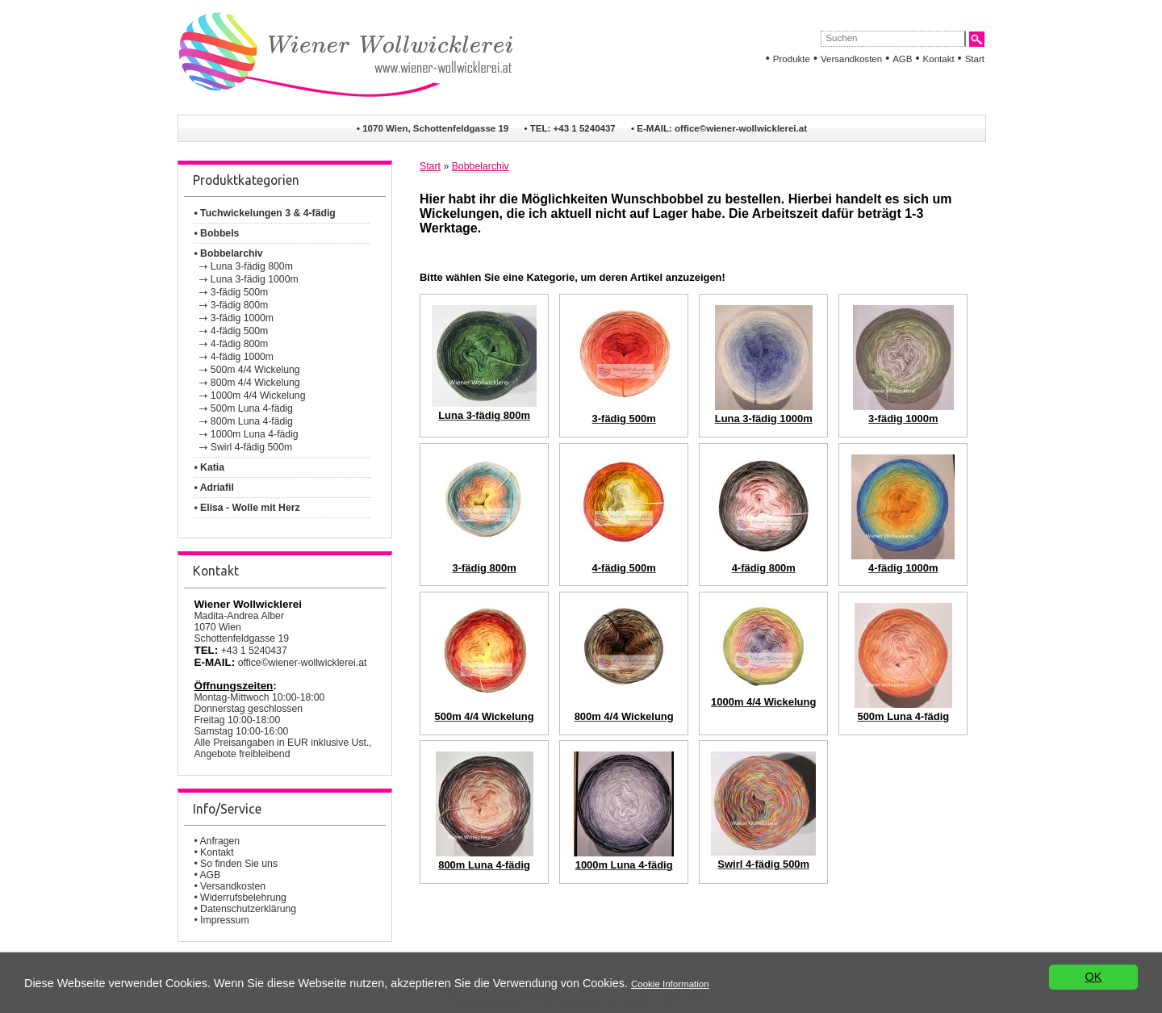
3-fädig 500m (239, 292)
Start (974, 59)
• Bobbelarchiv (228, 253)
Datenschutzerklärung (248, 909)
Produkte (791, 59)
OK (1093, 977)
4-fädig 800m (239, 344)
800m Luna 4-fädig (252, 421)
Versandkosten (851, 59)
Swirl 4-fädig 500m (251, 447)
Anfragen (219, 841)
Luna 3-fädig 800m (252, 266)
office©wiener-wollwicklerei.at (741, 128)
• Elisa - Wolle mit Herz (246, 507)
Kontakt (939, 59)
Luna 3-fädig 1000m (255, 279)
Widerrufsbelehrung (243, 897)
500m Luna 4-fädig (252, 408)
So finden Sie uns (239, 863)
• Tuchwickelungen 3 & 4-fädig (264, 213)
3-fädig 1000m (242, 318)
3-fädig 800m (239, 305)
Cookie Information (670, 984)
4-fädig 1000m (242, 356)
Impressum (224, 920)
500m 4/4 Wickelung (255, 369)
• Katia (209, 467)
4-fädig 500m (239, 331)
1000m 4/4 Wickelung (258, 395)
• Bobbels (216, 233)
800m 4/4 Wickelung (255, 382)
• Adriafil (213, 487)
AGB (902, 59)
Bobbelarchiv (480, 166)
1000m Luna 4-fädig (255, 434)
